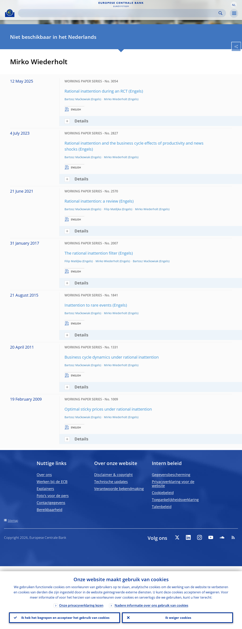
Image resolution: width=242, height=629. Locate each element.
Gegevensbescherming (171, 474)
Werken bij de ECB (52, 481)
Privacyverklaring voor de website (173, 483)
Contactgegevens (51, 502)
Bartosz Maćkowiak (77, 99)
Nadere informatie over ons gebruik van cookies (151, 600)
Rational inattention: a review (91, 201)
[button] (234, 5)
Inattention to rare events (88, 305)
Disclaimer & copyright (113, 474)
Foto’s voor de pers (53, 495)
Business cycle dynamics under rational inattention (112, 357)
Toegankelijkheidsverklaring (175, 499)
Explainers (45, 488)
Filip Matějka (112, 209)
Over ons (44, 474)
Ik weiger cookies (177, 615)
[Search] (118, 13)
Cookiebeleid (163, 492)
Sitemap (13, 520)
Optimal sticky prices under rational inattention (108, 409)
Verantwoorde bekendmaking (119, 488)
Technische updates (111, 481)
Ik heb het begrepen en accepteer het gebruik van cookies (64, 615)
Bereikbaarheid (49, 509)
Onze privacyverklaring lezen (81, 600)
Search (220, 13)
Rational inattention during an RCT (96, 91)
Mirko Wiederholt (115, 99)
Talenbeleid (161, 506)
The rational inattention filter (91, 253)
